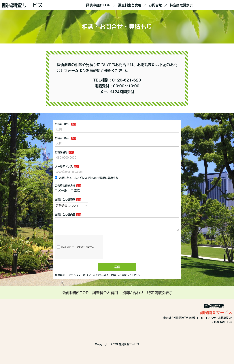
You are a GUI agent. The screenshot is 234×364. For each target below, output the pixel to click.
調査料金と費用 (129, 5)
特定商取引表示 (181, 5)
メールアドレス (64, 166)
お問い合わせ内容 (65, 214)
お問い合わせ (133, 295)
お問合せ (155, 5)
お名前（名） (62, 138)
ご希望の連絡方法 (65, 185)
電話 (75, 190)
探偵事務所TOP (98, 5)
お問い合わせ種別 (65, 199)
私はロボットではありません (76, 250)
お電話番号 (61, 152)
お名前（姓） (62, 124)
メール (61, 190)
